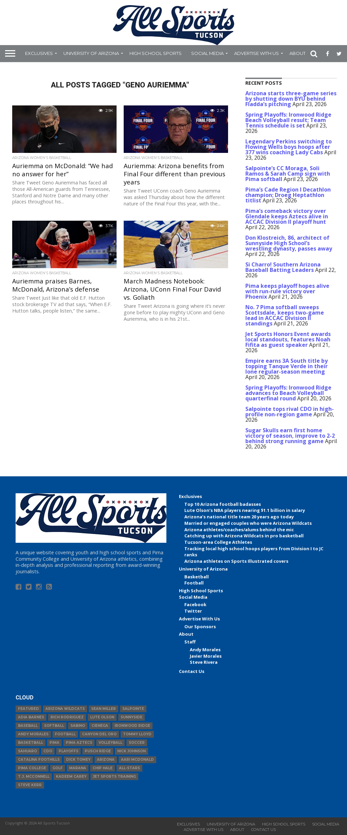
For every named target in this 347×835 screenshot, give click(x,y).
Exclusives (39, 53)
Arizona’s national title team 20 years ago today (239, 517)
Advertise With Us (256, 53)
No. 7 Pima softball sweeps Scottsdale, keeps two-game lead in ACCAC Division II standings (284, 315)
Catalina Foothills (39, 759)
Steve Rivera (204, 662)
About (297, 53)
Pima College (32, 768)
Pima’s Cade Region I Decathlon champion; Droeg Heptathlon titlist (288, 195)
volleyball (110, 742)
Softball (54, 725)
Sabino (77, 725)
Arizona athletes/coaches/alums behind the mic (239, 529)
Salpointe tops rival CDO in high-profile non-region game (289, 411)
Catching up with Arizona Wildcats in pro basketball (244, 536)
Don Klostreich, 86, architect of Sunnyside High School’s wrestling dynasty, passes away (288, 243)
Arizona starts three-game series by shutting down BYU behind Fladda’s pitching (290, 99)
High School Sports (155, 53)
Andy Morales (205, 650)
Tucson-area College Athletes (218, 542)
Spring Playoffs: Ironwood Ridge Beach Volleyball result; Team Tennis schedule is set (288, 120)
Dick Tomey (78, 759)
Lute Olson (102, 717)
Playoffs (68, 751)
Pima (54, 742)
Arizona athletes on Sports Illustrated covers (236, 561)
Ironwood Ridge (132, 725)
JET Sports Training (114, 776)
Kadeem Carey (71, 776)
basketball (30, 742)
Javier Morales (206, 656)
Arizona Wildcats (65, 709)
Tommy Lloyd (137, 734)
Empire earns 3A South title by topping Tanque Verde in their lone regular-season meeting (286, 366)
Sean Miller (103, 709)
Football (194, 583)
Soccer (137, 742)
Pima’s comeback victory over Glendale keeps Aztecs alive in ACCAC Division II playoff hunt (286, 216)
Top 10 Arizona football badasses (222, 504)
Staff (190, 642)
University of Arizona (91, 53)
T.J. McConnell (33, 776)
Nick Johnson (131, 751)
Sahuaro (27, 751)
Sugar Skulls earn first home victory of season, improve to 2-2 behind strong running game (290, 435)
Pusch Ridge (98, 751)
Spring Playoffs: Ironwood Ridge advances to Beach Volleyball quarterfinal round (288, 393)
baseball (28, 725)
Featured (28, 709)
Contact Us (191, 671)
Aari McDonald (137, 759)
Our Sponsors (200, 626)
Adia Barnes (31, 717)
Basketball (196, 577)
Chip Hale (103, 768)
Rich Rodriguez (67, 717)
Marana (77, 768)
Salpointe (133, 709)
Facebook (195, 604)
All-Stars (129, 768)
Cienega (99, 725)
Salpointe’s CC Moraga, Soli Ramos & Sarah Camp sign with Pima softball (287, 173)
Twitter (193, 611)
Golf (58, 768)
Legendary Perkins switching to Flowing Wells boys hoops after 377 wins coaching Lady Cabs (288, 147)
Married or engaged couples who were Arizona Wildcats (248, 523)
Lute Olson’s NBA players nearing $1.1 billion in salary (244, 510)
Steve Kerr (30, 785)
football (65, 734)
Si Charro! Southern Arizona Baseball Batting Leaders (283, 267)
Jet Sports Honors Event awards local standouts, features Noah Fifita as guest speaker (288, 339)
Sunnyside (131, 717)
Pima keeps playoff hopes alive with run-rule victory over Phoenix (287, 291)
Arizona (106, 759)
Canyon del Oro (99, 734)
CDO (47, 751)
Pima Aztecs (79, 742)
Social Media (207, 53)
